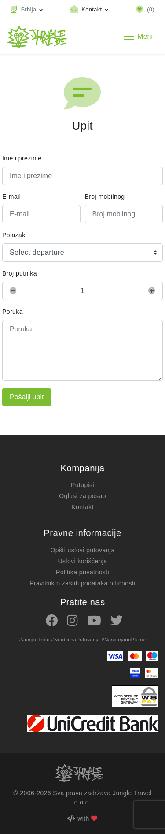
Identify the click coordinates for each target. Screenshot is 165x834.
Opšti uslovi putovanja (82, 550)
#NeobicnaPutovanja (75, 639)
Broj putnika (19, 273)
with (82, 818)
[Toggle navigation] (138, 36)
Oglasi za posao (82, 495)
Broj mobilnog (105, 196)
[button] (27, 9)
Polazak (14, 234)
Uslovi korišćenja (82, 561)
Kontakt (82, 506)
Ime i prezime (21, 158)
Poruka (12, 311)
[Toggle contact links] (89, 9)
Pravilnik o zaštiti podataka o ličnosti (82, 583)
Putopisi (82, 484)
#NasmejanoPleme (124, 639)
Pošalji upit (27, 397)
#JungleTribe (34, 639)
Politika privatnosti (82, 572)
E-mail (11, 196)
